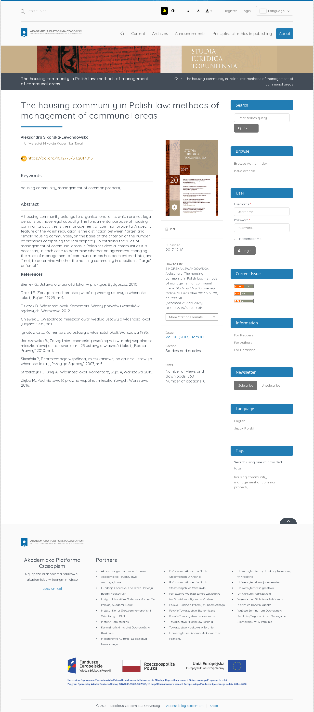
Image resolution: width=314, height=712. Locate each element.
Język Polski (244, 428)
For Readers (243, 335)
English (239, 421)
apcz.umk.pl (52, 588)
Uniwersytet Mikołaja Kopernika (258, 582)
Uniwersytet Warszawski (254, 593)
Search (248, 128)
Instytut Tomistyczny (115, 622)
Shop (214, 705)
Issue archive (244, 171)
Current (138, 33)
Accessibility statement (185, 705)
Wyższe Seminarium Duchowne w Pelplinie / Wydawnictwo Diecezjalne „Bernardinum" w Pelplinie (261, 616)
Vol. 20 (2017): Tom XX (185, 336)
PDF (172, 229)
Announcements (190, 33)
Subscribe (245, 385)
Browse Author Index (250, 163)
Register (230, 11)
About (284, 33)
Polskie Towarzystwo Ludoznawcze (192, 616)
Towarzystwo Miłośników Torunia (191, 622)
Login (246, 11)
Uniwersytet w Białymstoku (255, 588)
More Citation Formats (186, 317)
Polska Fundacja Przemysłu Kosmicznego (197, 605)
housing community (250, 477)
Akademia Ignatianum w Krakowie (124, 571)
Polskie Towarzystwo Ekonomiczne (192, 610)
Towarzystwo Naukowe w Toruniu (191, 627)
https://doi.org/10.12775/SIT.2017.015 (60, 158)
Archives (160, 33)
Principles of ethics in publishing (242, 33)
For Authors (243, 342)
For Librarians (244, 350)
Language (275, 11)
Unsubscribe (271, 385)
